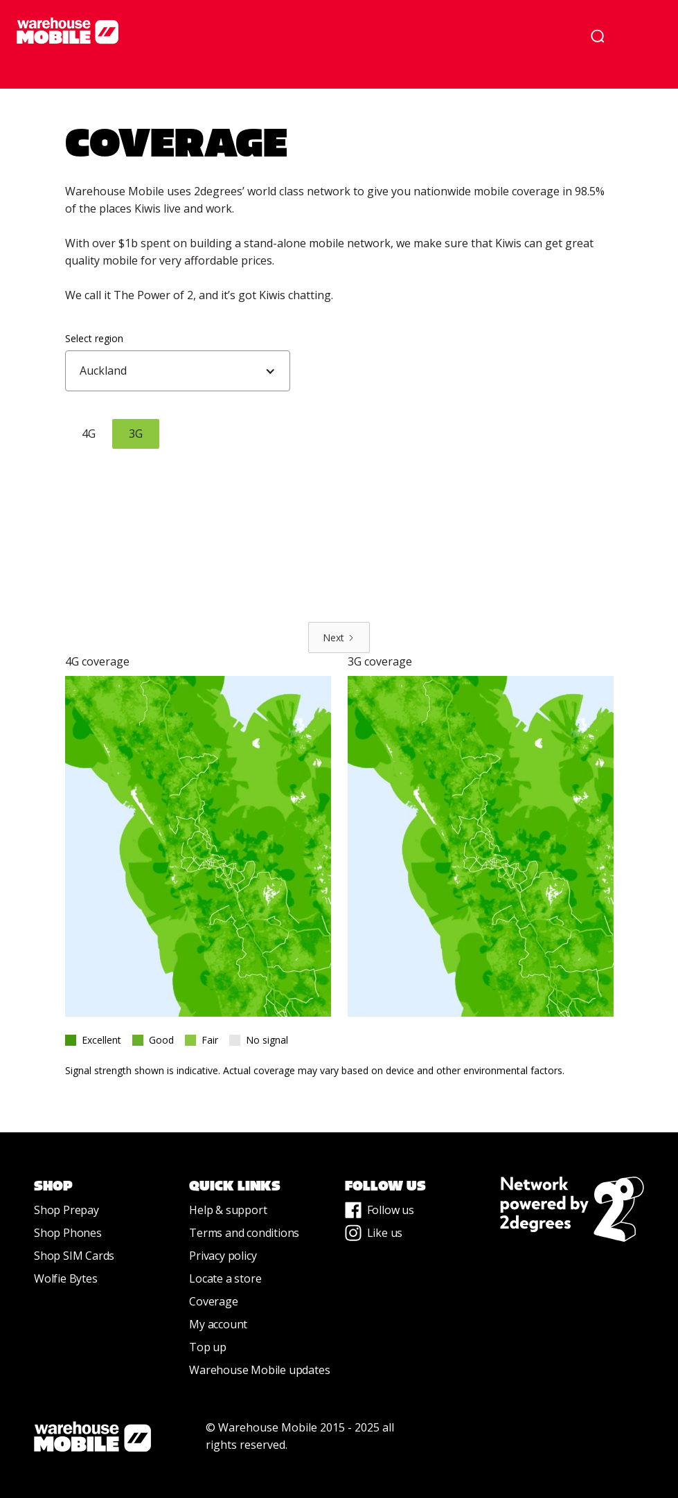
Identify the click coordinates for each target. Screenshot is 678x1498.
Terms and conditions (244, 1232)
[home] (289, 30)
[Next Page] (339, 637)
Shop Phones (68, 1232)
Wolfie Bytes (66, 1278)
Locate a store (225, 1278)
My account (218, 1324)
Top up (207, 1347)
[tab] (88, 434)
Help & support (228, 1210)
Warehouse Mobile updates (259, 1369)
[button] (642, 36)
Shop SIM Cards (74, 1255)
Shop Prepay (66, 1210)
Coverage (213, 1301)
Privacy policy (222, 1255)
